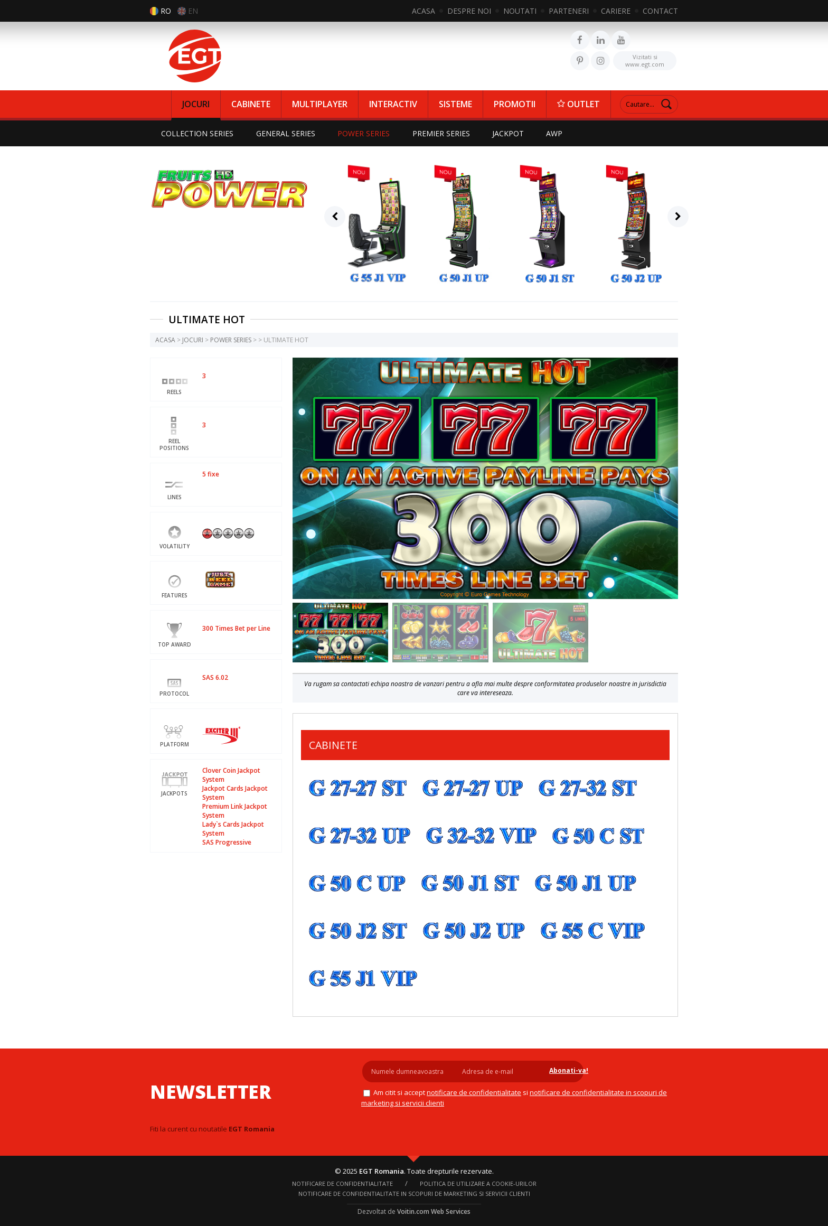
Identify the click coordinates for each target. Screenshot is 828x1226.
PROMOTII (514, 104)
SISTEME (455, 104)
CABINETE (250, 104)
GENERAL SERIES (286, 133)
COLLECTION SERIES (198, 133)
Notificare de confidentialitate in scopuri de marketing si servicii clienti (414, 1193)
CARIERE (616, 11)
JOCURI (196, 104)
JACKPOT (512, 133)
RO (166, 11)
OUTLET (578, 104)
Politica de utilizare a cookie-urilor (478, 1183)
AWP (559, 133)
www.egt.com (644, 59)
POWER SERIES (366, 133)
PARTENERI (569, 11)
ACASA (423, 11)
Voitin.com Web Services (434, 1210)
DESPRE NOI (469, 11)
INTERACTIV (393, 104)
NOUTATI (520, 11)
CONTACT (660, 11)
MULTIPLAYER (319, 104)
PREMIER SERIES (444, 133)
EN (193, 11)
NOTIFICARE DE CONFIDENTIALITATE (472, 1092)
